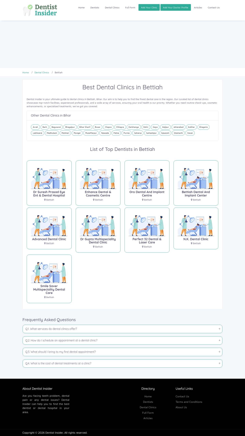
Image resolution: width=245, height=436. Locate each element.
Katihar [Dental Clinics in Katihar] (191, 127)
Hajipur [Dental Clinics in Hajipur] (165, 127)
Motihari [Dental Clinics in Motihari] (65, 133)
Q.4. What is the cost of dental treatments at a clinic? (58, 363)
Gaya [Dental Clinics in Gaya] (155, 127)
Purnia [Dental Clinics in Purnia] (126, 133)
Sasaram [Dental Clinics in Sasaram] (165, 133)
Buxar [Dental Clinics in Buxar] (97, 127)
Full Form (130, 7)
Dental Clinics (112, 7)
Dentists (95, 7)
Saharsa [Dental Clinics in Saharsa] (138, 133)
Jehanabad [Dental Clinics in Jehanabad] (178, 127)
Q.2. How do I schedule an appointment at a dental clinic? (61, 340)
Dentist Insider (54, 432)
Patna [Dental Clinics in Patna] (116, 133)
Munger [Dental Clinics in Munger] (77, 133)
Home (81, 7)
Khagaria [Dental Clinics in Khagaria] (203, 127)
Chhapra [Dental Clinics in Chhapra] (120, 127)
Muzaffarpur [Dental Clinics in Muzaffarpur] (91, 133)
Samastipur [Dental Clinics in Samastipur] (151, 133)
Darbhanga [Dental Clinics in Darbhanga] (134, 127)
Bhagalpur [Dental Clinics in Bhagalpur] (70, 127)
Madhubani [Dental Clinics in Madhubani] (52, 133)
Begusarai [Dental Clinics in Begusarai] (56, 127)
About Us (181, 407)
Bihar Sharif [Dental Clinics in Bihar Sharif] (84, 127)
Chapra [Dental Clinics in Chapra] (108, 127)
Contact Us (214, 7)
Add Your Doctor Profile (175, 7)
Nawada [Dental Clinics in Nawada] (105, 133)
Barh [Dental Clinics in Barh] (45, 127)
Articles (198, 7)
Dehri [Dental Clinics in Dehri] (145, 127)
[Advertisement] (102, 44)
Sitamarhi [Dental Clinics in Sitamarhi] (178, 133)
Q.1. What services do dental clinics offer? (51, 329)
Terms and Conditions (189, 401)
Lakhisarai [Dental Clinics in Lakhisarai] (37, 133)
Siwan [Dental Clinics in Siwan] (190, 133)
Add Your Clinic (149, 7)
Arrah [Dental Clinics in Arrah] (35, 127)
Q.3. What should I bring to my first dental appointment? (60, 351)
